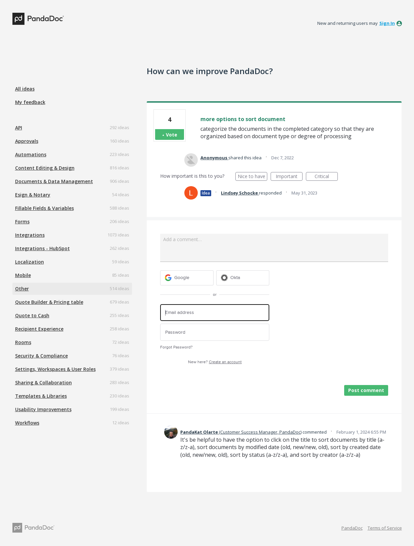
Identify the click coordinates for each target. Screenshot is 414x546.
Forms (22, 221)
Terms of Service (385, 528)
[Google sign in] (187, 277)
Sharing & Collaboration (43, 382)
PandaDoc (352, 528)
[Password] (214, 332)
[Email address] (214, 312)
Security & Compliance (41, 355)
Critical (326, 177)
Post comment (366, 390)
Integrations (30, 235)
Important (289, 177)
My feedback (30, 102)
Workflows (27, 423)
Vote (171, 134)
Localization (29, 262)
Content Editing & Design (45, 168)
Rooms (23, 342)
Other (22, 288)
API (18, 127)
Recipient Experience (39, 329)
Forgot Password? (176, 347)
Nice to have (253, 177)
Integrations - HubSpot (42, 248)
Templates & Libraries (41, 396)
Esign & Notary (32, 195)
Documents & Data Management (54, 181)
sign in (387, 23)
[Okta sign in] (243, 277)
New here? (215, 362)
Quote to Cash (32, 315)
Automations (30, 154)
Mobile (23, 275)
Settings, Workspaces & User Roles (55, 369)
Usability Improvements (43, 409)
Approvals (26, 141)
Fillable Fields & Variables (44, 208)
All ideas (25, 89)
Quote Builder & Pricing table (49, 302)
